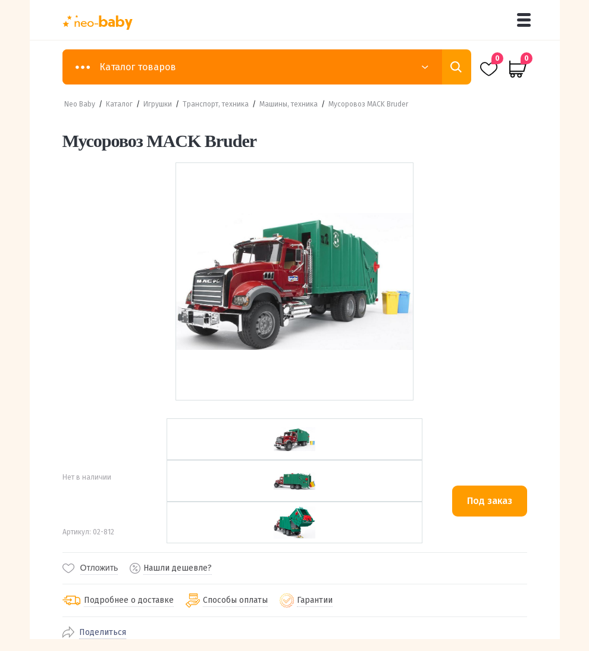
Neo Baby (79, 104)
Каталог (119, 104)
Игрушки (157, 104)
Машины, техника (288, 104)
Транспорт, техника (216, 104)
